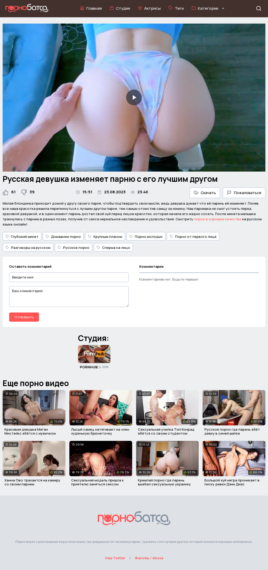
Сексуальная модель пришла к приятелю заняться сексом (97, 482)
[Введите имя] (69, 277)
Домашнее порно (63, 236)
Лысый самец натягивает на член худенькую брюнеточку (100, 431)
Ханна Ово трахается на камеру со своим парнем (32, 482)
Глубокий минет (21, 236)
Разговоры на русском (28, 247)
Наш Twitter (115, 558)
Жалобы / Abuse (149, 558)
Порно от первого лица (193, 236)
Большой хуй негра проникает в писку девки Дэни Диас (232, 482)
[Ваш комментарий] (69, 296)
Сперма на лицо (113, 247)
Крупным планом (105, 236)
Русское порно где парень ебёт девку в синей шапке (232, 431)
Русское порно (74, 247)
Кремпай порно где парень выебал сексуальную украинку (164, 482)
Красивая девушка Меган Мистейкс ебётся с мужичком (30, 431)
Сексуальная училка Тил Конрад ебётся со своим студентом (166, 431)
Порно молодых (146, 236)
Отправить (24, 317)
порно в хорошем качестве (217, 219)
